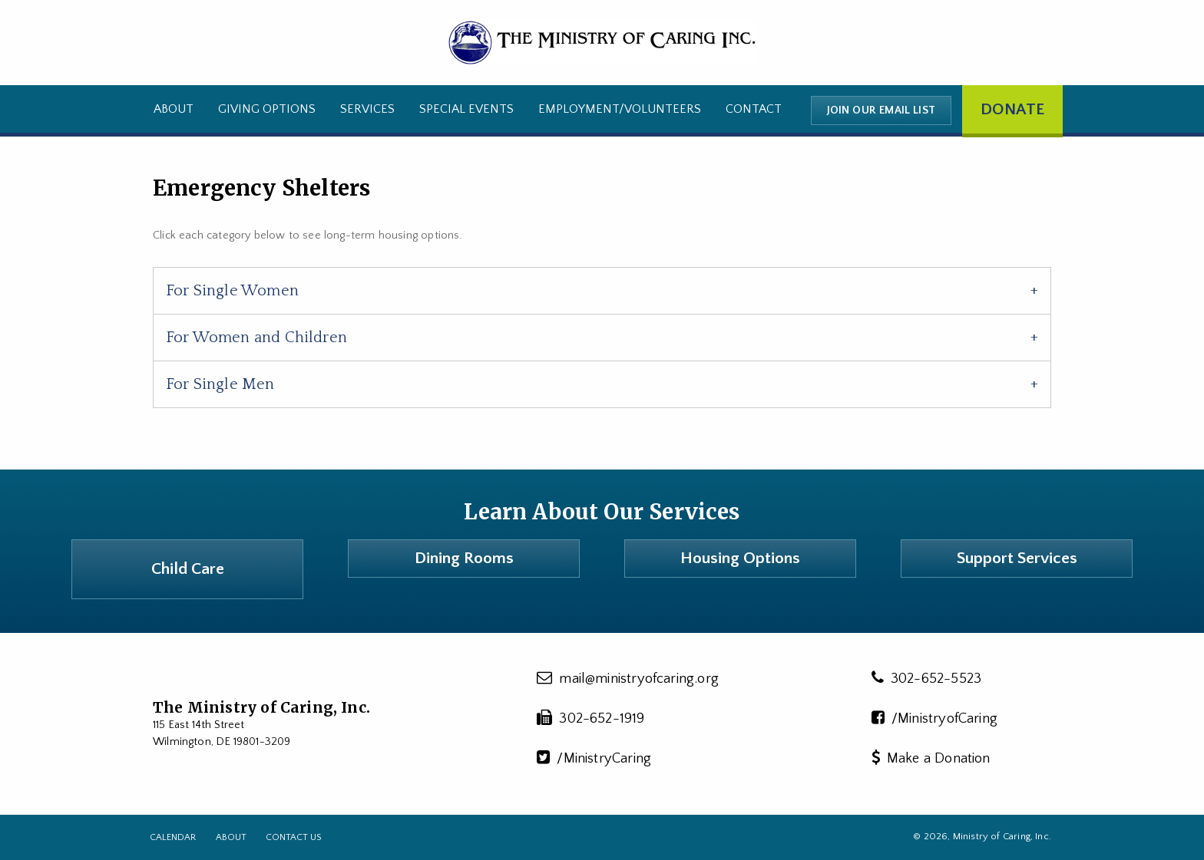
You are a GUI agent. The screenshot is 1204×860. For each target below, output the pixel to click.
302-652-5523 (927, 678)
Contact (754, 109)
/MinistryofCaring (934, 718)
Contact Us (293, 837)
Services (367, 109)
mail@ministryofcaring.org (628, 678)
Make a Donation (931, 758)
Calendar (173, 837)
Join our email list (881, 110)
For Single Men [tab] (220, 384)
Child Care (187, 569)
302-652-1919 (591, 718)
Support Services (1017, 558)
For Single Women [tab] (232, 290)
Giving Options (267, 109)
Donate (1012, 109)
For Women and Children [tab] (256, 337)
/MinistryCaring (594, 758)
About (174, 109)
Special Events (466, 109)
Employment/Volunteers (619, 109)
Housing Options (740, 558)
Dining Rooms (464, 558)
